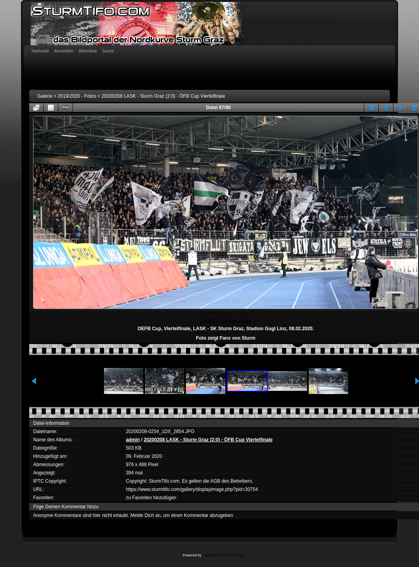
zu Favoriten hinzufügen (151, 497)
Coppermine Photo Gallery (223, 555)
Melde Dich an (145, 515)
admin (133, 439)
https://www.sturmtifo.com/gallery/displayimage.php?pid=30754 (192, 489)
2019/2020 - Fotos (77, 96)
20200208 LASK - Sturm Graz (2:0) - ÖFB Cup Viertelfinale (163, 96)
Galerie (44, 96)
